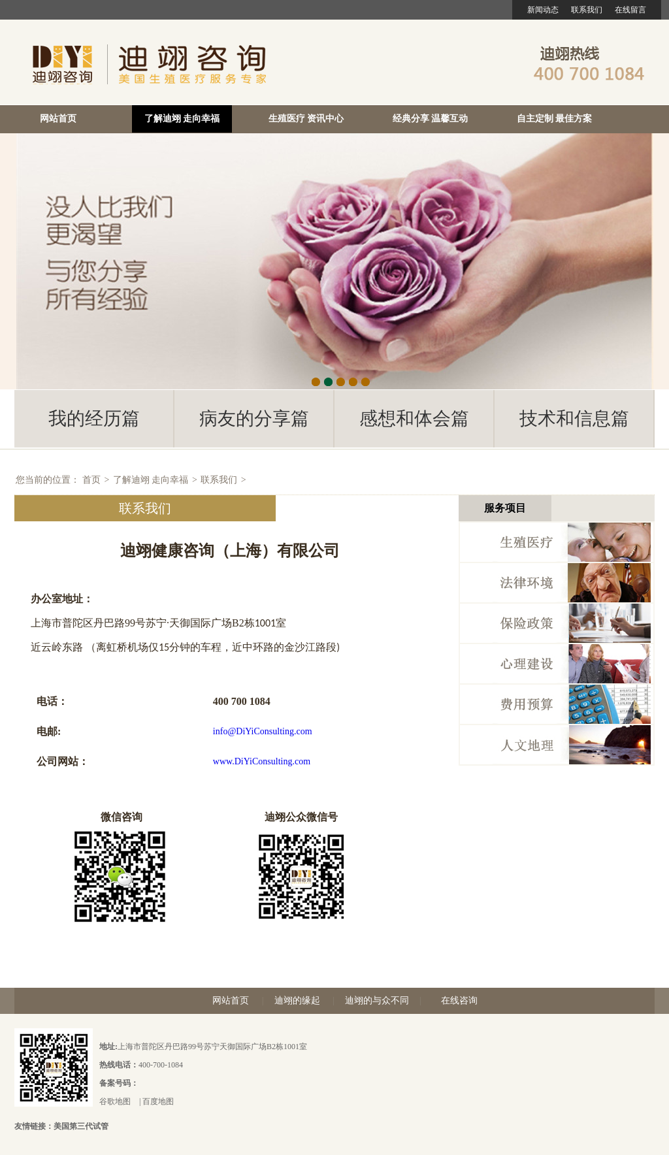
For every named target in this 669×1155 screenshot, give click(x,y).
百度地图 (158, 1101)
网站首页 (58, 118)
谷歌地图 (115, 1101)
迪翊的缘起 (297, 1000)
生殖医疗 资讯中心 (306, 118)
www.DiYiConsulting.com (261, 761)
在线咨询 (459, 1000)
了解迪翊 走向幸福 (182, 118)
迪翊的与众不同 (377, 1000)
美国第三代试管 (81, 1126)
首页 (91, 480)
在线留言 (630, 9)
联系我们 (586, 9)
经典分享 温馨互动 (430, 118)
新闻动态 (543, 9)
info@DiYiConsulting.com (262, 731)
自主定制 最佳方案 (555, 118)
